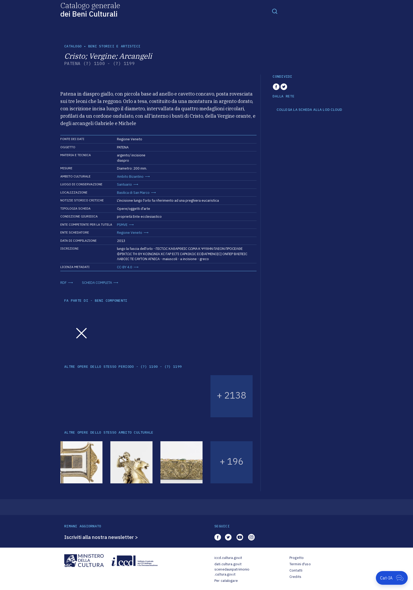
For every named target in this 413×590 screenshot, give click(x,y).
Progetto (296, 558)
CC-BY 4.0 (124, 267)
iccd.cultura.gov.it (228, 558)
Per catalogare (226, 580)
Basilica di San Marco (133, 192)
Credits (295, 576)
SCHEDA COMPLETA (97, 282)
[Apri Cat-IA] (392, 578)
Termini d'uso (300, 564)
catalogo (73, 46)
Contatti (295, 570)
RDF (63, 282)
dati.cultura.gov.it (228, 564)
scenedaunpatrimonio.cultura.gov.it (231, 572)
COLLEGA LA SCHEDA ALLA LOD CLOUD (309, 110)
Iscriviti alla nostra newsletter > (101, 537)
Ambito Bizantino (130, 176)
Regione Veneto (129, 232)
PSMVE (122, 224)
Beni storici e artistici (114, 46)
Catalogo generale (90, 9)
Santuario (124, 184)
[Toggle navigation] (275, 11)
